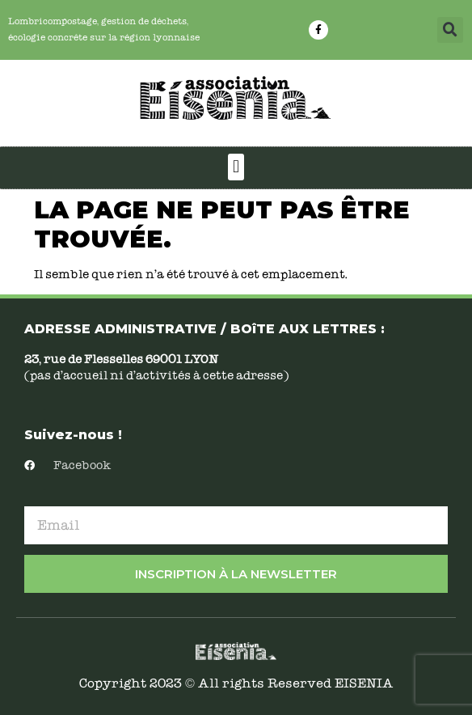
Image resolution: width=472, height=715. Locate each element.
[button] (450, 30)
